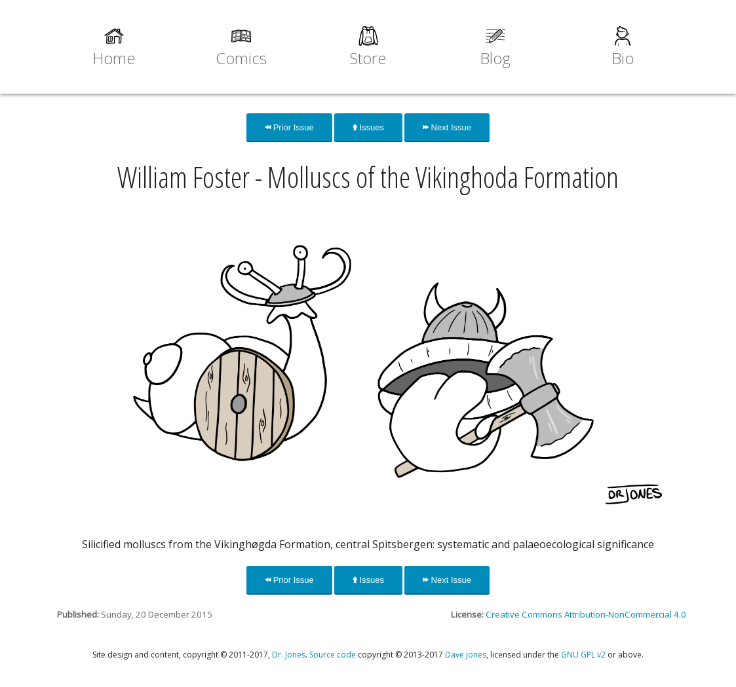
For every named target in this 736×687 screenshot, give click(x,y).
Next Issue (447, 127)
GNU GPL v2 (583, 654)
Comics (241, 58)
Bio (622, 58)
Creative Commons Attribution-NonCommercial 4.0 (586, 614)
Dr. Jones (288, 654)
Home (113, 58)
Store (368, 58)
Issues (368, 127)
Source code (332, 654)
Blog (495, 58)
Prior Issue (289, 127)
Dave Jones (465, 654)
